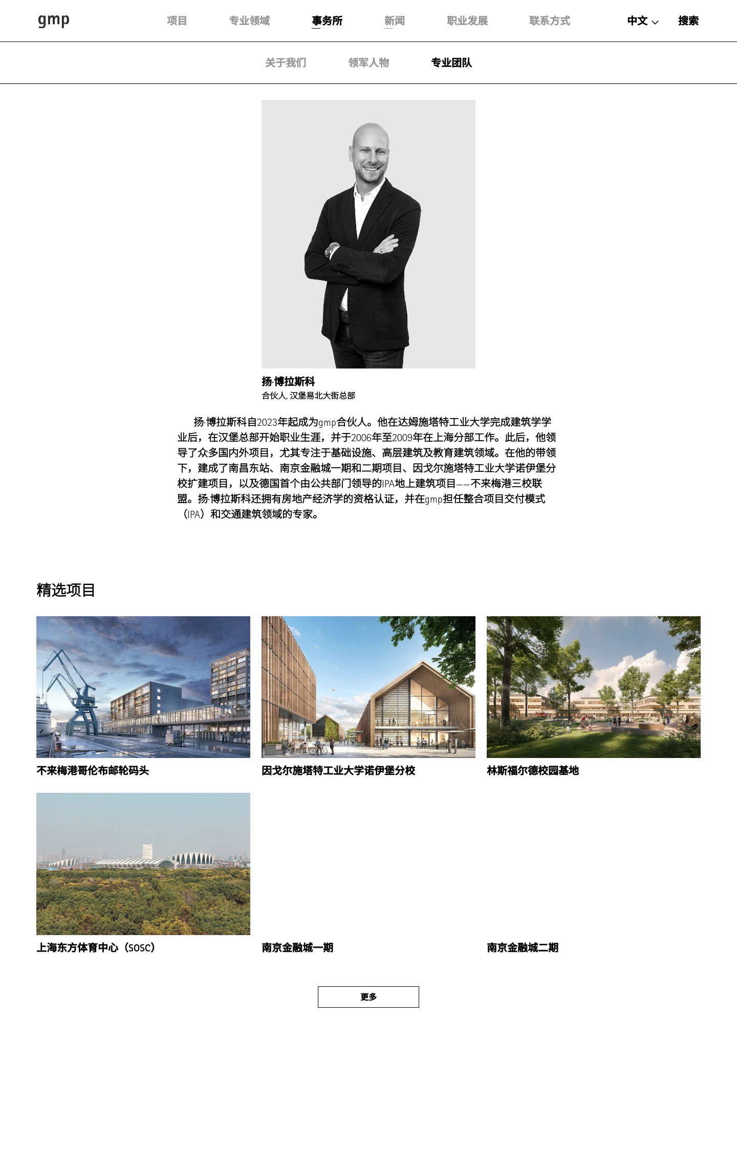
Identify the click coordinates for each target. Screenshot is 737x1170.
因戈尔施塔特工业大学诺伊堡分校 (338, 771)
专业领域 (249, 21)
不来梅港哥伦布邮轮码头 (92, 771)
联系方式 (549, 21)
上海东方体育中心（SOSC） (98, 948)
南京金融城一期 (297, 948)
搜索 (688, 21)
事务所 (327, 21)
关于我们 (285, 63)
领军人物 (368, 63)
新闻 (394, 21)
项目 (177, 21)
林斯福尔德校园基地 (533, 771)
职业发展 (467, 21)
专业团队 (451, 63)
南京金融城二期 (522, 948)
